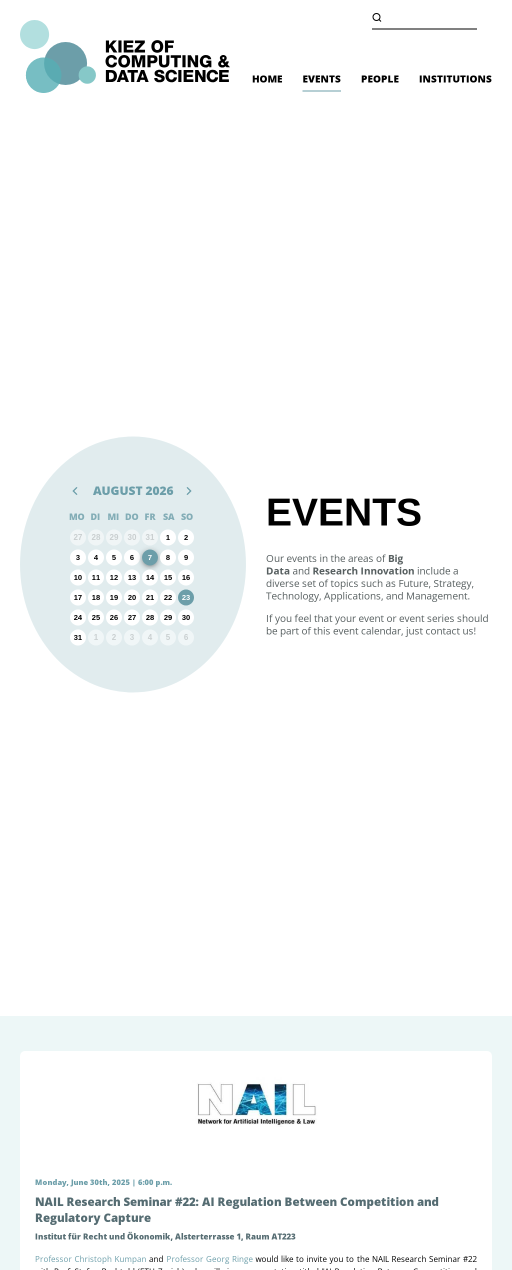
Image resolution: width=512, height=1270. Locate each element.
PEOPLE (380, 79)
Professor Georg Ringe (209, 1259)
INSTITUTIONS (455, 79)
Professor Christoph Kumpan (90, 1259)
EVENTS (321, 79)
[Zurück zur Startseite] (125, 56)
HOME (267, 79)
